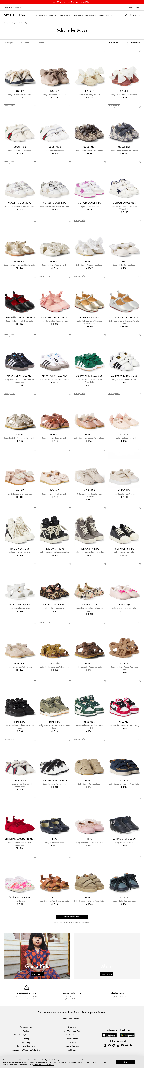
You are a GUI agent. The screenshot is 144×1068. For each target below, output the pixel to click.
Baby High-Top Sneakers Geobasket (54, 552)
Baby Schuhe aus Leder (54, 842)
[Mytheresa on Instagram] (118, 1045)
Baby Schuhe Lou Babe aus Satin (54, 321)
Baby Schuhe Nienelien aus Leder (124, 95)
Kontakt (26, 1030)
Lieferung (26, 1042)
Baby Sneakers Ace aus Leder (20, 151)
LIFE (21, 7)
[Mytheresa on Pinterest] (113, 1045)
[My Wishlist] (134, 15)
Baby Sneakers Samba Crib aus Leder (54, 379)
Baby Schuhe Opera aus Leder (124, 608)
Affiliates (72, 1050)
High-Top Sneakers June (89, 206)
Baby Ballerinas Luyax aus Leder (124, 438)
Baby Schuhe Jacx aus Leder (89, 784)
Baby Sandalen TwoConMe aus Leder (54, 901)
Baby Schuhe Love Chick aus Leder (19, 321)
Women (7, 7)
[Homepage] (14, 15)
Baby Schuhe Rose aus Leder (124, 265)
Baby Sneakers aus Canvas (124, 494)
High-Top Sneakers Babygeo (19, 552)
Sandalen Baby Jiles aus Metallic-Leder (19, 438)
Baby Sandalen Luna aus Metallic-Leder (20, 265)
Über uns (72, 1026)
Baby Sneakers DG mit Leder (54, 784)
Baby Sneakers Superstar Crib (124, 379)
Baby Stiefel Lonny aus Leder (54, 95)
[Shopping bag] (138, 15)
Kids (17, 7)
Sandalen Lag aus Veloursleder (19, 667)
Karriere (72, 1042)
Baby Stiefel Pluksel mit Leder (19, 95)
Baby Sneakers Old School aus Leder (19, 206)
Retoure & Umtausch (26, 1046)
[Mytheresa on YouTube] (122, 1045)
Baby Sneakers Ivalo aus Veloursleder (89, 901)
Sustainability (72, 1034)
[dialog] (72, 1062)
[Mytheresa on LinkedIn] (105, 1045)
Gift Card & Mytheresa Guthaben (26, 1034)
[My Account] (130, 15)
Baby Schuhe (20, 901)
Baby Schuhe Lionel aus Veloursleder (54, 667)
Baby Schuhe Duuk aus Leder (124, 901)
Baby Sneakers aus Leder (124, 552)
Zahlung (26, 1038)
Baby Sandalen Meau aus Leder (54, 265)
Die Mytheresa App (72, 1030)
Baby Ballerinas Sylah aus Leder (54, 494)
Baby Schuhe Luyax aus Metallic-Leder (89, 438)
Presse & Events (71, 1038)
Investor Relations (72, 1046)
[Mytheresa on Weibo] (126, 1045)
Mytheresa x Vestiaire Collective (26, 1050)
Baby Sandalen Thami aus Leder (54, 438)
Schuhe (11, 23)
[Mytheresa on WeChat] (130, 1045)
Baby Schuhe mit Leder (54, 151)
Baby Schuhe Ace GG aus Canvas (89, 151)
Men (12, 7)
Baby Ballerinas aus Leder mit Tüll (89, 842)
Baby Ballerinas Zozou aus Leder (20, 494)
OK (125, 1062)
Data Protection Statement (43, 1065)
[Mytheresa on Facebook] (109, 1045)
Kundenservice (26, 1026)
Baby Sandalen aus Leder (19, 608)
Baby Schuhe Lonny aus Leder (89, 95)
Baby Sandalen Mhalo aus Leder (89, 667)
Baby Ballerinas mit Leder (54, 608)
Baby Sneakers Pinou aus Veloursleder (124, 784)
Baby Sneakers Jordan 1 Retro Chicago (124, 725)
